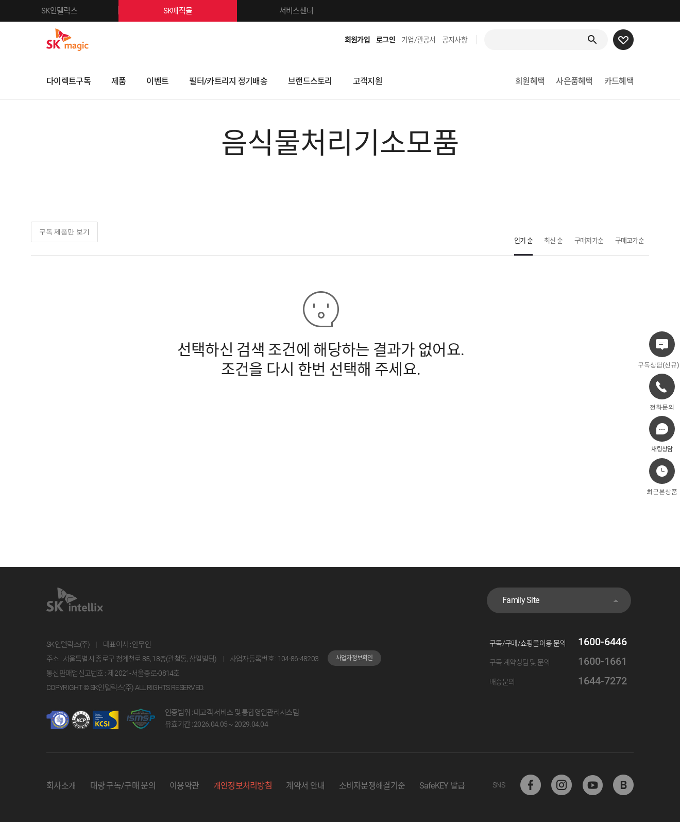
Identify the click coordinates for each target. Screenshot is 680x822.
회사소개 (61, 786)
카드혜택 (619, 81)
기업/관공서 (418, 40)
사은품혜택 (574, 81)
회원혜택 (530, 81)
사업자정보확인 (354, 658)
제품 (118, 81)
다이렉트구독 (68, 81)
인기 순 (523, 240)
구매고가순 (629, 240)
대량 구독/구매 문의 (123, 786)
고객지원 (367, 81)
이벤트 (157, 81)
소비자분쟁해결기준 (372, 786)
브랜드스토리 (310, 81)
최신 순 (553, 240)
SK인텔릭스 (79, 10)
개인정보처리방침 (242, 786)
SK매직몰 (200, 10)
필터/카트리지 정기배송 (228, 81)
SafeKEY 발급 (442, 786)
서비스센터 (296, 10)
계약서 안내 (305, 786)
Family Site (520, 600)
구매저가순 (589, 240)
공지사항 (454, 40)
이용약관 (184, 786)
